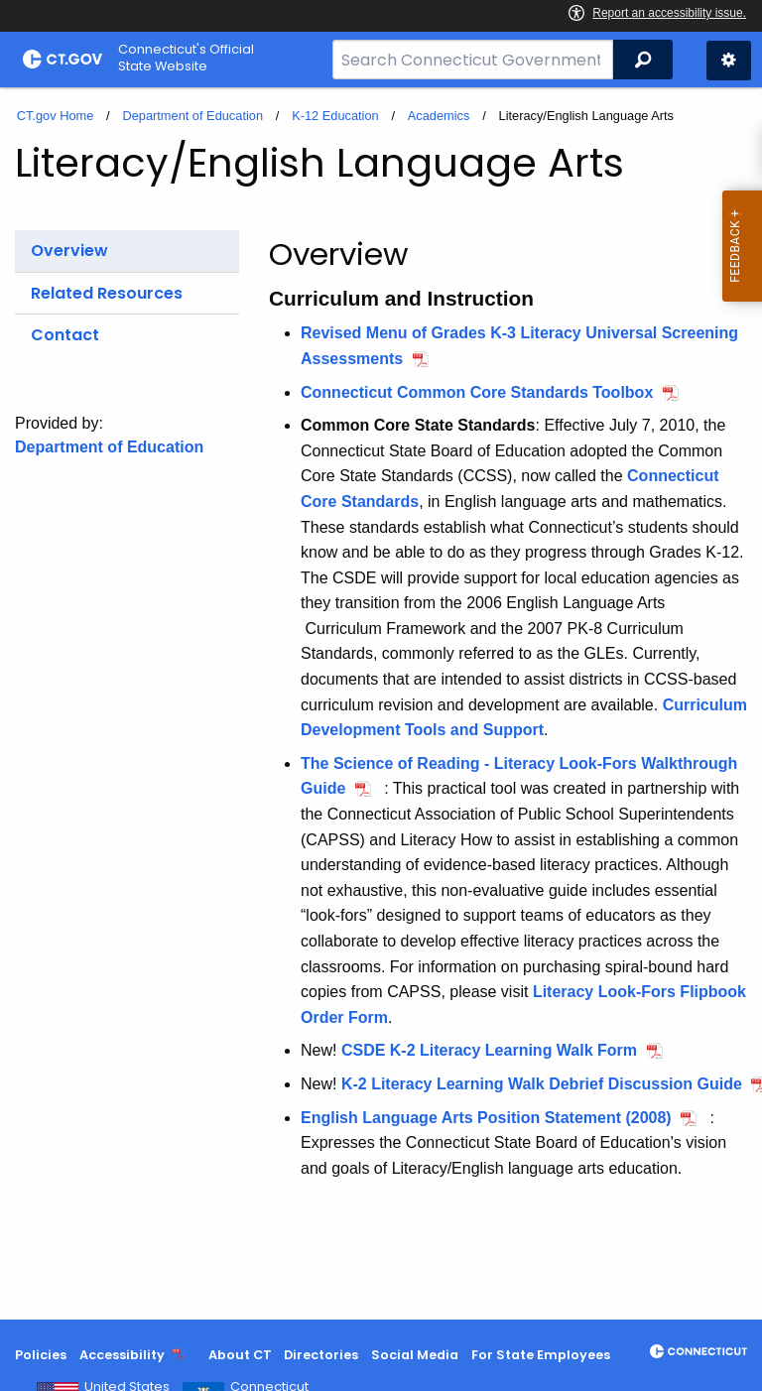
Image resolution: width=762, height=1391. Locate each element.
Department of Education (192, 115)
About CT (240, 1354)
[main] (381, 703)
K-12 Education (335, 115)
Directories (321, 1354)
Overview (69, 250)
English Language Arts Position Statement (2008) (486, 1117)
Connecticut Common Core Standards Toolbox (477, 392)
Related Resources (107, 293)
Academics (439, 115)
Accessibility (122, 1354)
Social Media (414, 1354)
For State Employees (540, 1354)
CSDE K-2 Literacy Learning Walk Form (489, 1050)
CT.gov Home (55, 115)
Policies (40, 1354)
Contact (65, 334)
